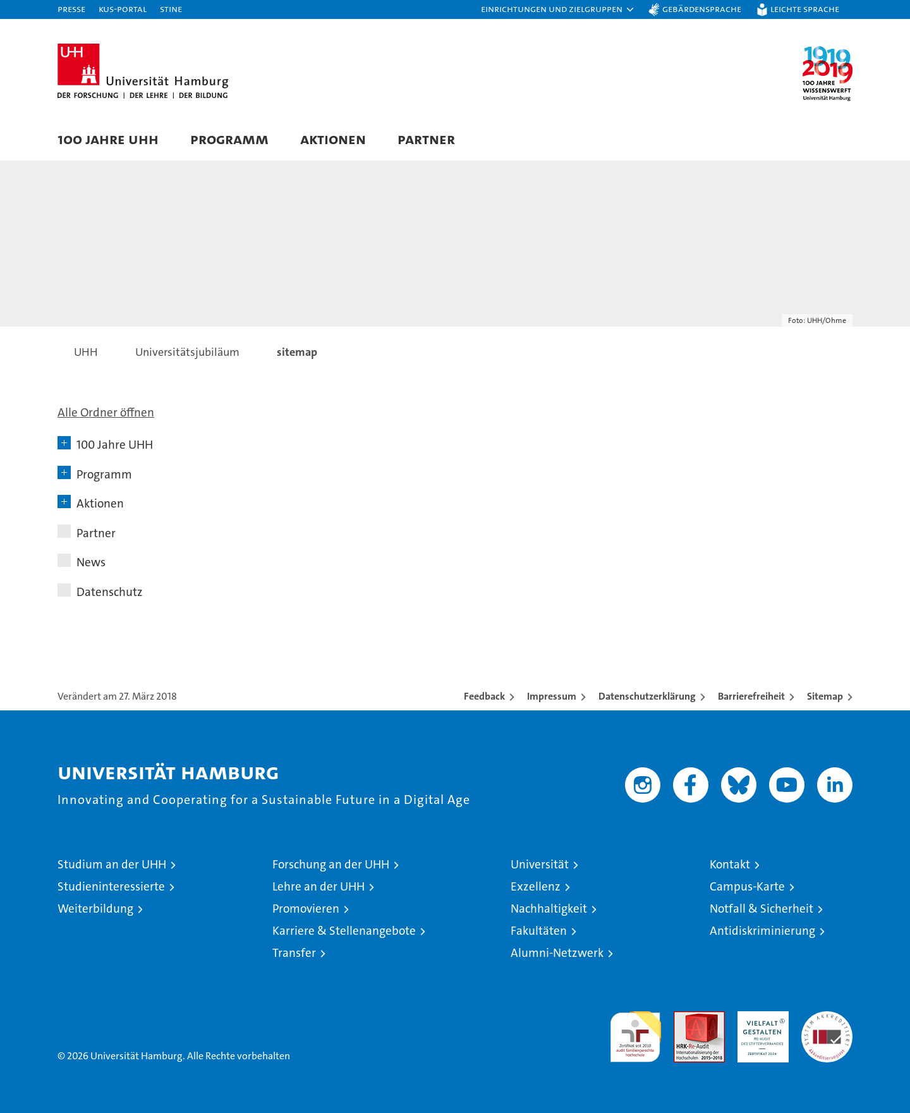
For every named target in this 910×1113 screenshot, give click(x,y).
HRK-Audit (759, 1018)
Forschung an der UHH (330, 864)
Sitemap (825, 696)
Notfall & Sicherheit (761, 908)
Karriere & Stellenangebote (344, 931)
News (91, 562)
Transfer (294, 953)
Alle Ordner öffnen (106, 412)
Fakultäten (539, 931)
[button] (558, 9)
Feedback (484, 696)
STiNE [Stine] (171, 8)
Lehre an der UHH (318, 886)
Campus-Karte (747, 886)
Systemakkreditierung (826, 1018)
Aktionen (333, 138)
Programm (229, 138)
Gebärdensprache (701, 8)
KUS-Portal (123, 8)
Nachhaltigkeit (549, 908)
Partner (426, 138)
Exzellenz (536, 886)
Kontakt (730, 864)
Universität (540, 864)
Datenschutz (109, 592)
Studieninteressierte (111, 886)
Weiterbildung (95, 908)
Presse (71, 8)
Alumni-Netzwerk (557, 953)
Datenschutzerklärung (647, 696)
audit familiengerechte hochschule (635, 1031)
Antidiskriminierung (762, 931)
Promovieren (305, 908)
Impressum (551, 696)
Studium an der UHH (112, 864)
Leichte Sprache (804, 8)
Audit (686, 1018)
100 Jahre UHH (108, 138)
